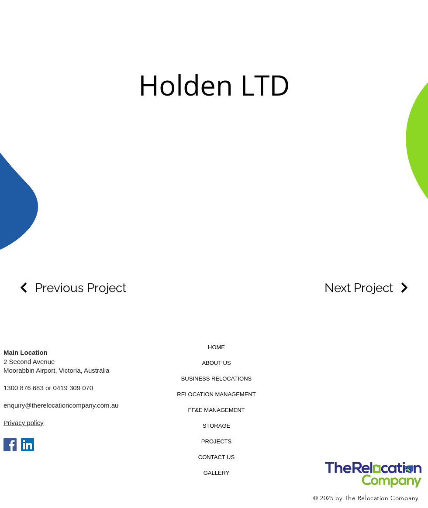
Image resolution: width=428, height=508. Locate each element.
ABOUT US (216, 363)
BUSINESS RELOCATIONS (216, 378)
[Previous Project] (71, 287)
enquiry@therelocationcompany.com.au (60, 405)
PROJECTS (216, 441)
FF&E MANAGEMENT (216, 410)
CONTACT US (216, 457)
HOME (216, 347)
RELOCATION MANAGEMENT (216, 394)
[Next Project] (367, 287)
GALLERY (217, 473)
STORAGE (216, 425)
